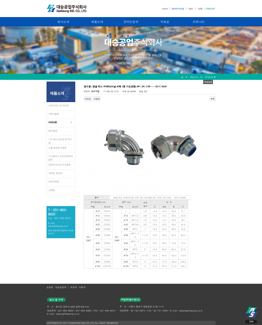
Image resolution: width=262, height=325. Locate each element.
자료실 (164, 22)
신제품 (51, 190)
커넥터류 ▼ (210, 77)
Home (165, 8)
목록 (213, 98)
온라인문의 (131, 22)
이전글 (88, 98)
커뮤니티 (198, 22)
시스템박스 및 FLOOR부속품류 (60, 157)
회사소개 (63, 22)
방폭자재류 (53, 181)
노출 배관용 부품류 (57, 147)
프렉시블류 (53, 114)
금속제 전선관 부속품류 (59, 164)
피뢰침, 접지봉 (55, 173)
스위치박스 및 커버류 (58, 105)
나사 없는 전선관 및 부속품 (60, 141)
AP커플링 (52, 130)
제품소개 (97, 22)
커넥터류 (52, 122)
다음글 (97, 98)
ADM (200, 8)
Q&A (191, 8)
